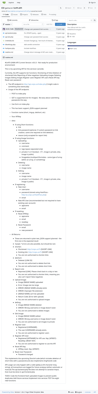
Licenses (88, 392)
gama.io (8, 8)
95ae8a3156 (19, 29)
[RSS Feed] (60, 7)
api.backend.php (10, 33)
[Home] (4, 2)
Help (18, 3)
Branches (33, 20)
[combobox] (33, 24)
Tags (55, 20)
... (50, 29)
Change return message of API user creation (39, 52)
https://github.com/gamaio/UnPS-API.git (19, 11)
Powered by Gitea (8, 392)
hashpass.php (10, 48)
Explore (11, 3)
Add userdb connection (32, 44)
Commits (12, 20)
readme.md (9, 52)
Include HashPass (30, 48)
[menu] (71, 392)
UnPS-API (18, 8)
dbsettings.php (10, 44)
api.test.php (9, 37)
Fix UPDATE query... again (32, 33)
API (95, 392)
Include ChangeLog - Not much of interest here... (40, 41)
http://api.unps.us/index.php (35, 84)
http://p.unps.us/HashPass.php (34, 195)
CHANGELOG (9, 41)
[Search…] (94, 20)
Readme (71, 34)
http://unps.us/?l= (34, 249)
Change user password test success (36, 29)
